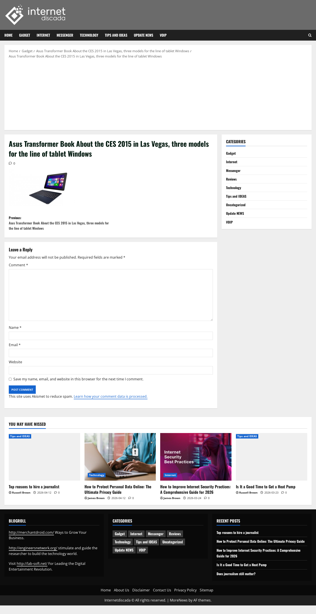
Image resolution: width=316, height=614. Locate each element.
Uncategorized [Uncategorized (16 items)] (172, 545)
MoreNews (179, 609)
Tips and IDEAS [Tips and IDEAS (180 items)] (146, 545)
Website (15, 365)
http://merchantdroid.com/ (31, 535)
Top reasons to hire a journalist (34, 489)
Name (15, 330)
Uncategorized (236, 206)
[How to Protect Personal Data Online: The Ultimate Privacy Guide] (120, 460)
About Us (121, 598)
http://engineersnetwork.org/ (33, 551)
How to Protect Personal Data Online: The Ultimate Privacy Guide (117, 492)
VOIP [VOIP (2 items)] (142, 553)
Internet (43, 35)
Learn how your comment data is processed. (110, 399)
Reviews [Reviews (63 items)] (175, 537)
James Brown (96, 501)
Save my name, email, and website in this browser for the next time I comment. (78, 382)
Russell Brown (21, 496)
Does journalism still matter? (237, 582)
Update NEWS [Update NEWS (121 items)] (124, 553)
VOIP (163, 35)
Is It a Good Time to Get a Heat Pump (265, 489)
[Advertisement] (158, 94)
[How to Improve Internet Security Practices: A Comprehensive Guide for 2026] (196, 460)
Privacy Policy (185, 598)
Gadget (24, 35)
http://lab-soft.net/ (32, 566)
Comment (18, 268)
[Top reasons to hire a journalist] (44, 460)
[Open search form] (310, 35)
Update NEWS (143, 35)
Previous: (60, 224)
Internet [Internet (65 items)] (136, 537)
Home (8, 35)
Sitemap (206, 598)
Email (15, 347)
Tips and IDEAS (116, 35)
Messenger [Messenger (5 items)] (155, 537)
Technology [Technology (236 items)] (123, 545)
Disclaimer (141, 598)
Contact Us (162, 598)
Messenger (65, 35)
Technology (89, 35)
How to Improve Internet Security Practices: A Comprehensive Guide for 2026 (195, 492)
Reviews (232, 180)
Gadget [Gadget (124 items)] (120, 537)
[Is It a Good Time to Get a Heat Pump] (271, 460)
